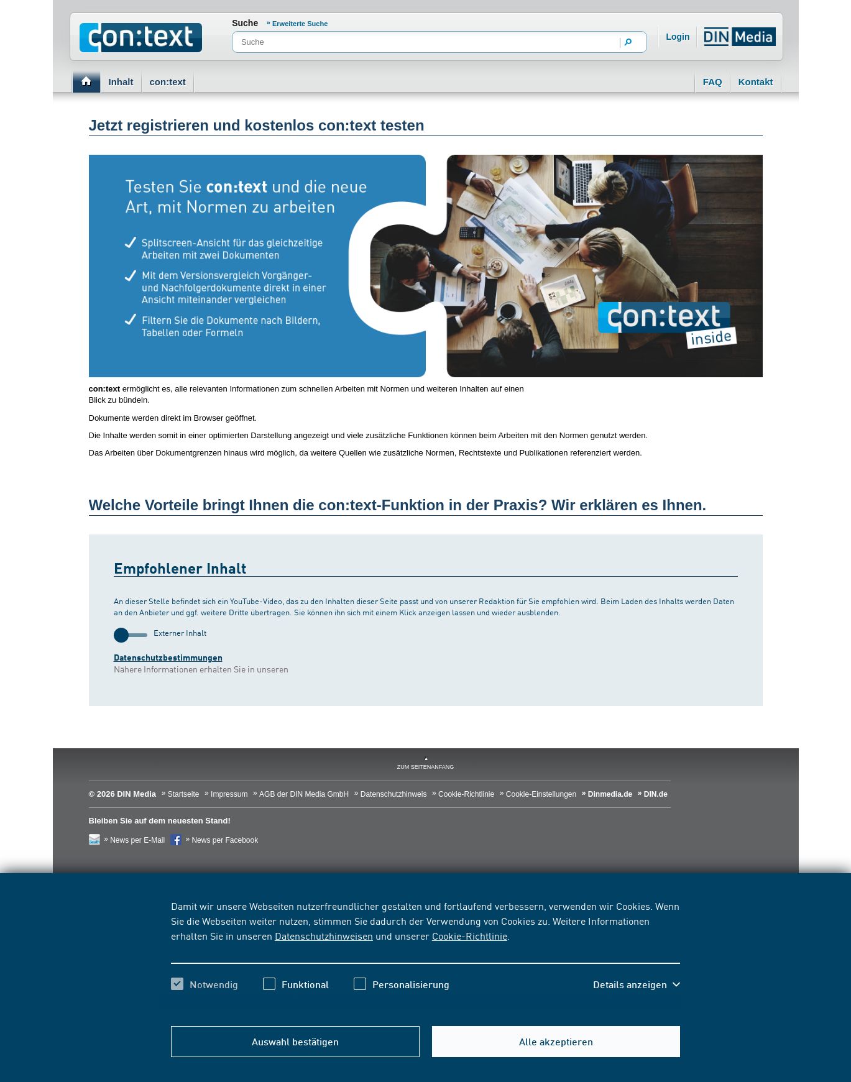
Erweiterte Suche (300, 23)
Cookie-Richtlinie (469, 935)
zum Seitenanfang (425, 767)
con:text (168, 81)
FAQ (712, 81)
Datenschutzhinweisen (324, 935)
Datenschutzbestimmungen (168, 657)
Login (677, 37)
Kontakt (755, 81)
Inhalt (121, 81)
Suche (245, 23)
